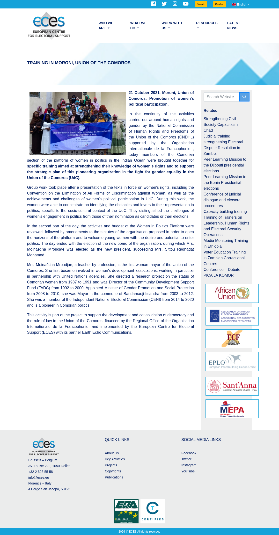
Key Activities (115, 459)
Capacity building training (225, 212)
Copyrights (113, 471)
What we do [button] (138, 25)
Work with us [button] (172, 25)
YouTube (188, 471)
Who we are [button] (106, 25)
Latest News (233, 25)
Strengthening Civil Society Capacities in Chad (222, 124)
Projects (111, 465)
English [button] (239, 4)
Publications (114, 477)
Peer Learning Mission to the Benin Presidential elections (225, 182)
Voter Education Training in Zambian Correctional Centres (225, 258)
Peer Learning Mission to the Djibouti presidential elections (225, 165)
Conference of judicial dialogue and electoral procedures (223, 200)
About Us (112, 453)
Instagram (188, 465)
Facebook (188, 453)
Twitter (186, 459)
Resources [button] (207, 23)
